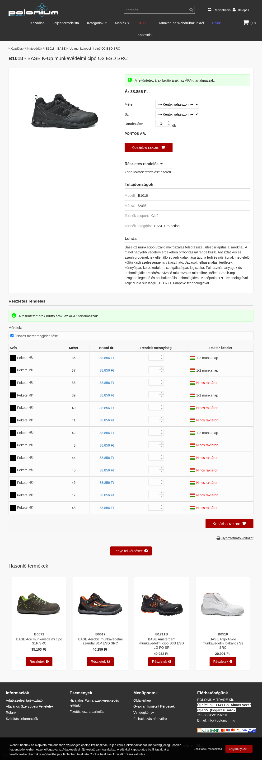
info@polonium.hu (221, 720)
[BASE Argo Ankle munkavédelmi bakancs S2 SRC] (223, 627)
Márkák (120, 23)
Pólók (216, 23)
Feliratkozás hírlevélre (150, 718)
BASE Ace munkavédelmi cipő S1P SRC (39, 641)
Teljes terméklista (66, 23)
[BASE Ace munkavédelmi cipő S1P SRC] (39, 627)
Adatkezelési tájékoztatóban (81, 752)
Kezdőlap (37, 23)
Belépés (243, 10)
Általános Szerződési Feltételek (29, 706)
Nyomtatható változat (237, 538)
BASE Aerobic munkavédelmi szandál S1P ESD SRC (100, 641)
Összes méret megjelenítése (36, 336)
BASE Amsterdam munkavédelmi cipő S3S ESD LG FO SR (161, 643)
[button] (149, 147)
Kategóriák (95, 23)
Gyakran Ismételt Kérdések (154, 706)
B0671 (39, 634)
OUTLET (144, 23)
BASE (141, 205)
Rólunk (11, 712)
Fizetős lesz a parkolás (87, 711)
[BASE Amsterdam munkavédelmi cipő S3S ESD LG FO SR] (161, 627)
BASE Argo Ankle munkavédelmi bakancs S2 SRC (222, 643)
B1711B (161, 634)
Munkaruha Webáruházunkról (181, 23)
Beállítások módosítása (208, 751)
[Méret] (177, 104)
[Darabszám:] (163, 123)
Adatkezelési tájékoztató (24, 700)
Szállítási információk (22, 718)
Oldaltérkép (142, 700)
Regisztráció (222, 10)
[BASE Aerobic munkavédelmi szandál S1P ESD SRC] (100, 627)
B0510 (223, 634)
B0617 (100, 634)
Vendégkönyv (143, 712)
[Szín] (177, 114)
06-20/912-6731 (215, 715)
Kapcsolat (145, 35)
